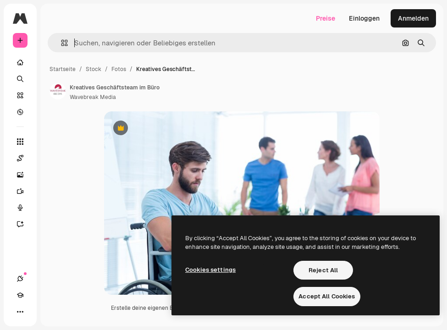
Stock (93, 69)
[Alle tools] (20, 141)
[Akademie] (20, 295)
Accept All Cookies (326, 296)
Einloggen (364, 18)
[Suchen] (20, 79)
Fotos (118, 69)
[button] (60, 42)
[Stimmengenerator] (20, 207)
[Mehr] (20, 311)
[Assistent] (20, 224)
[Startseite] (20, 62)
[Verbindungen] (20, 278)
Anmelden (413, 18)
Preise (325, 18)
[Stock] (20, 95)
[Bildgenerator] (20, 174)
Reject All (323, 270)
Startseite (63, 69)
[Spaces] (20, 158)
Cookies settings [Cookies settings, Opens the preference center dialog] (210, 270)
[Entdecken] (20, 111)
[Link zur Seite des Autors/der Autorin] (58, 91)
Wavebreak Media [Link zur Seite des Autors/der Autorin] (93, 97)
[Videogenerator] (20, 191)
